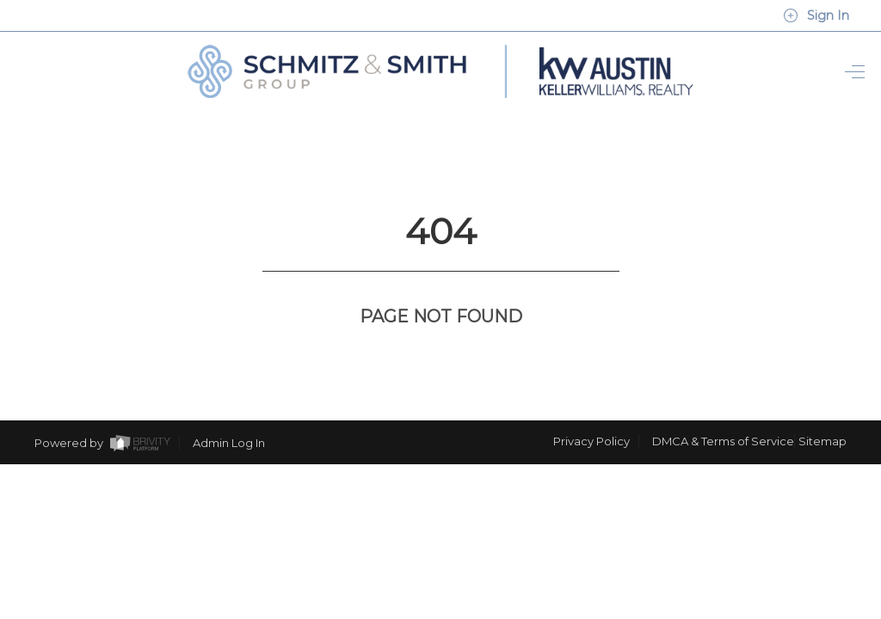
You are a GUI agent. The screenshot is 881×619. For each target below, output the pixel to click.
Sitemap (822, 409)
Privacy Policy (591, 409)
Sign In (816, 15)
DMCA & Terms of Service (723, 409)
